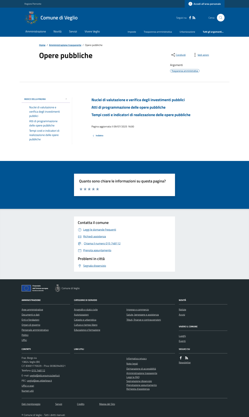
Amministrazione (35, 31)
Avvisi (182, 314)
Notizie (182, 309)
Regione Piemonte (32, 3)
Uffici (24, 340)
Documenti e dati (31, 314)
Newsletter (185, 362)
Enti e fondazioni (30, 320)
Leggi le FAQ (133, 377)
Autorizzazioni (81, 314)
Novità (57, 31)
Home (42, 45)
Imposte (132, 32)
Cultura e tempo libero (85, 325)
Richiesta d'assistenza (138, 389)
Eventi (182, 341)
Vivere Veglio (92, 31)
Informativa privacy (136, 358)
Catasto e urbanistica (85, 320)
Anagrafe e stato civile (86, 309)
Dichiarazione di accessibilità (141, 369)
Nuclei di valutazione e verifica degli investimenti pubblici (138, 99)
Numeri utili (28, 391)
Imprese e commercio (137, 309)
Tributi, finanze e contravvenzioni (143, 320)
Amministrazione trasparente (65, 45)
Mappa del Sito (107, 404)
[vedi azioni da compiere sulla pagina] (201, 54)
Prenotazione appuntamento (141, 385)
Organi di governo (31, 325)
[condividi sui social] (178, 54)
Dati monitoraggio (31, 404)
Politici (25, 335)
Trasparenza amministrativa (158, 32)
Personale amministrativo (35, 330)
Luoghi (182, 336)
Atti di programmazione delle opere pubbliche (128, 107)
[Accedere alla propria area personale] (205, 4)
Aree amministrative (32, 309)
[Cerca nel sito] (219, 17)
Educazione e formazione (87, 330)
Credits (80, 404)
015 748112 (38, 370)
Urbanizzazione (187, 32)
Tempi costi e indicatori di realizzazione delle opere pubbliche (140, 114)
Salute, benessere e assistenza (142, 314)
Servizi (73, 31)
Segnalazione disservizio (139, 381)
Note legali (132, 363)
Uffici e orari (28, 386)
